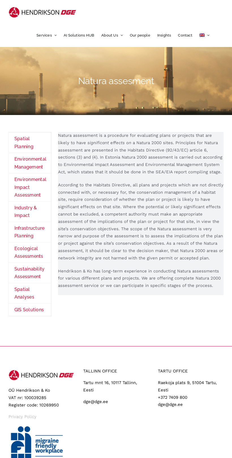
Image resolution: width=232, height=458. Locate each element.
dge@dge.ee (95, 401)
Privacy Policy (22, 416)
